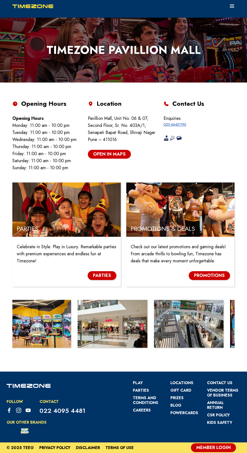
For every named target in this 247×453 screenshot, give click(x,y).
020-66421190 (175, 124)
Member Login (213, 447)
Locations (181, 383)
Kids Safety (219, 422)
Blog (175, 405)
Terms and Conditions (145, 400)
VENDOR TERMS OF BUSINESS (222, 392)
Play (138, 383)
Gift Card (180, 390)
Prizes (177, 398)
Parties (141, 390)
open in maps (109, 154)
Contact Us (219, 383)
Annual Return (215, 405)
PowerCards (184, 413)
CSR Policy (218, 415)
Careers (142, 410)
